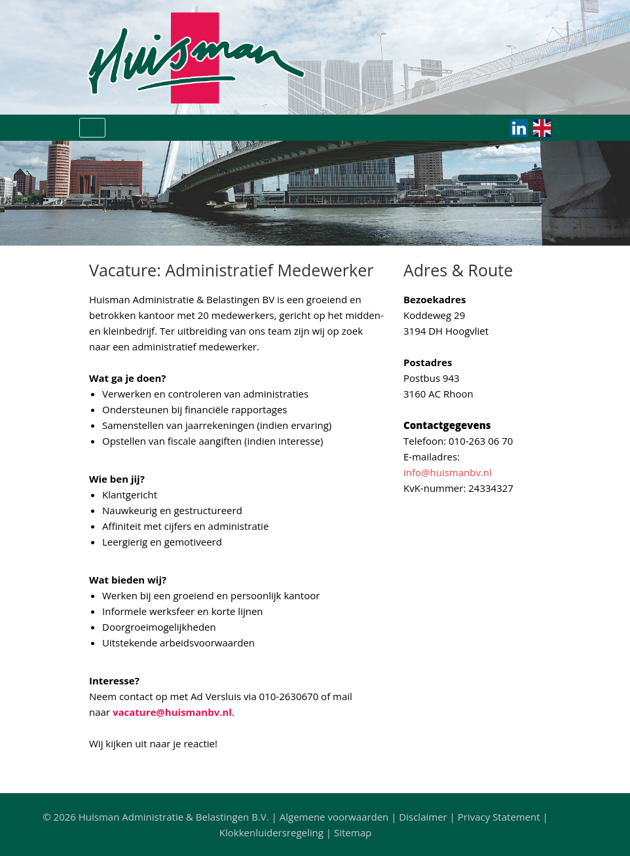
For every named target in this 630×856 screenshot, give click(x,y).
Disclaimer (423, 816)
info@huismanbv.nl (447, 472)
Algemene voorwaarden (334, 816)
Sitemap (352, 832)
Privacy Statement (499, 816)
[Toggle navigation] (92, 128)
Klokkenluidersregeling (271, 832)
